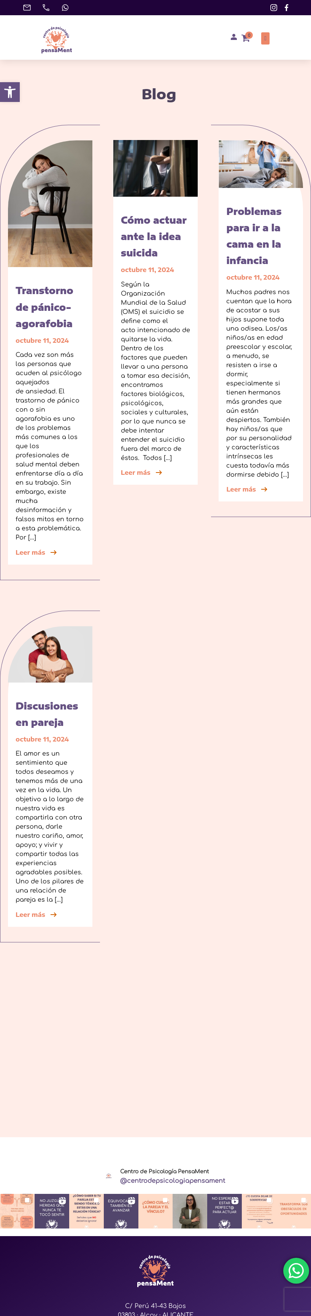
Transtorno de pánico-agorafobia (44, 307)
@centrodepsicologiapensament (172, 1181)
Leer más (37, 552)
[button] (10, 92)
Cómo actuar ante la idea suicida (154, 236)
